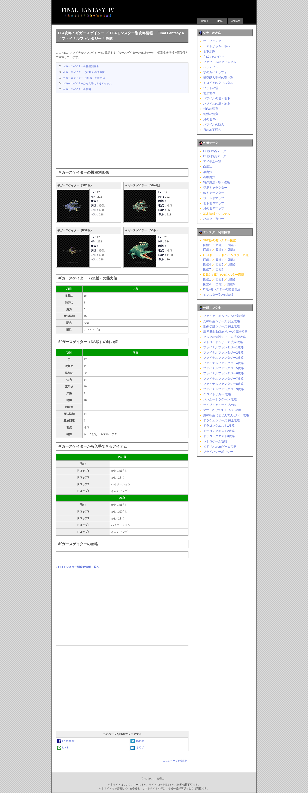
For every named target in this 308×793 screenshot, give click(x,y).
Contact (235, 20)
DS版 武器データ (214, 151)
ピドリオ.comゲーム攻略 (220, 446)
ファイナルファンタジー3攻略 (223, 357)
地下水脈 (209, 51)
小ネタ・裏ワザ (213, 219)
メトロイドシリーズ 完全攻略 (223, 342)
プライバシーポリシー (218, 451)
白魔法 (207, 166)
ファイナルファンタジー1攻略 (223, 347)
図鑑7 (207, 269)
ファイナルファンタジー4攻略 (223, 363)
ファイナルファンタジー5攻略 (223, 368)
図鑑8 (219, 269)
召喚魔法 (209, 177)
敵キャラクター (213, 192)
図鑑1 (207, 245)
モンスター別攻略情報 (218, 294)
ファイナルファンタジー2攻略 (223, 352)
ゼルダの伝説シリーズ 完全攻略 (224, 337)
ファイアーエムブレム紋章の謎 (224, 316)
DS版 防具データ (214, 156)
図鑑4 (207, 249)
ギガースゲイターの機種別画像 (81, 66)
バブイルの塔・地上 (216, 103)
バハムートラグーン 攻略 (220, 399)
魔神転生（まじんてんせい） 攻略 (226, 415)
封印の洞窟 (210, 109)
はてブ (137, 747)
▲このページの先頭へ (175, 760)
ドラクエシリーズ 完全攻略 (221, 420)
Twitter (137, 740)
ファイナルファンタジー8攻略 (223, 383)
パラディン (210, 67)
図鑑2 (219, 245)
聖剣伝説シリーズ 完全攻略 (221, 326)
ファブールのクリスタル (219, 62)
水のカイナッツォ (215, 72)
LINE (62, 747)
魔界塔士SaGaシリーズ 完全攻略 (225, 331)
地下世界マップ (213, 203)
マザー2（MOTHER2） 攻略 (222, 410)
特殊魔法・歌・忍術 (216, 182)
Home (204, 20)
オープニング (212, 41)
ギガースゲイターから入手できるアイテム (87, 83)
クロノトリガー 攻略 (217, 394)
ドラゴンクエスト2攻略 (219, 431)
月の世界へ (210, 119)
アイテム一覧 (212, 161)
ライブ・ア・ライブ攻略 (219, 404)
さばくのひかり (213, 56)
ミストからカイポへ (216, 46)
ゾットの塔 (210, 88)
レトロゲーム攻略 (215, 441)
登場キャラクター (215, 187)
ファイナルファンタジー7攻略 (223, 378)
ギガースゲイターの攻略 (77, 89)
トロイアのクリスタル (218, 82)
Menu (220, 20)
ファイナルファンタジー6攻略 (223, 373)
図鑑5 (219, 249)
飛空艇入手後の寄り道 (218, 77)
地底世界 (209, 93)
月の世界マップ (213, 208)
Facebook (65, 740)
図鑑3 (231, 245)
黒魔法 (207, 172)
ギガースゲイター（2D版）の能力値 (84, 72)
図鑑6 (231, 249)
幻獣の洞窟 (210, 114)
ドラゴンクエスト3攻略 (219, 436)
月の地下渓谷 (212, 129)
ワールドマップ (213, 198)
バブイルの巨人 (213, 124)
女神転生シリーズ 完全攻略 (221, 321)
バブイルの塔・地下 (216, 98)
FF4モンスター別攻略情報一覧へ (78, 567)
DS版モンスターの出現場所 (221, 289)
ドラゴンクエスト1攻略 (219, 425)
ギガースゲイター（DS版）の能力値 (84, 77)
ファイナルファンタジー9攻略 (223, 389)
